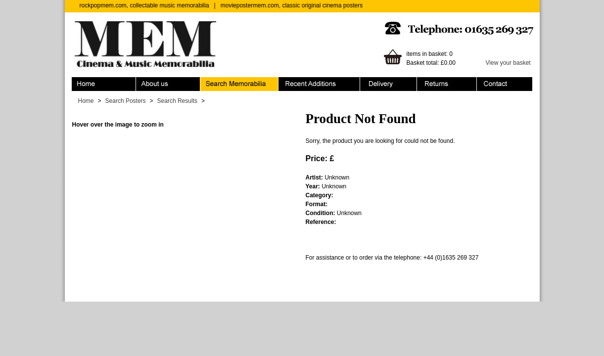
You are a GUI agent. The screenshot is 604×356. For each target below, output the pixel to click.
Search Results (177, 100)
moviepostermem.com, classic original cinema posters (292, 5)
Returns (447, 84)
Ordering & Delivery (388, 84)
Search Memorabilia (239, 84)
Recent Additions (319, 84)
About (168, 84)
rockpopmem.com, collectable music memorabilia (144, 5)
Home (104, 84)
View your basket (508, 62)
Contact (504, 84)
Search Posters (125, 100)
